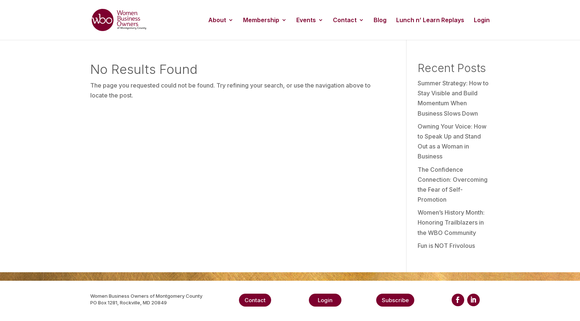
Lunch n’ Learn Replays (430, 20)
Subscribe (395, 300)
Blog (380, 20)
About (217, 20)
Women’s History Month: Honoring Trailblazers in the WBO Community (451, 222)
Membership (261, 20)
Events (306, 20)
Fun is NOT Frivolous (446, 245)
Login (482, 20)
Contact (345, 20)
